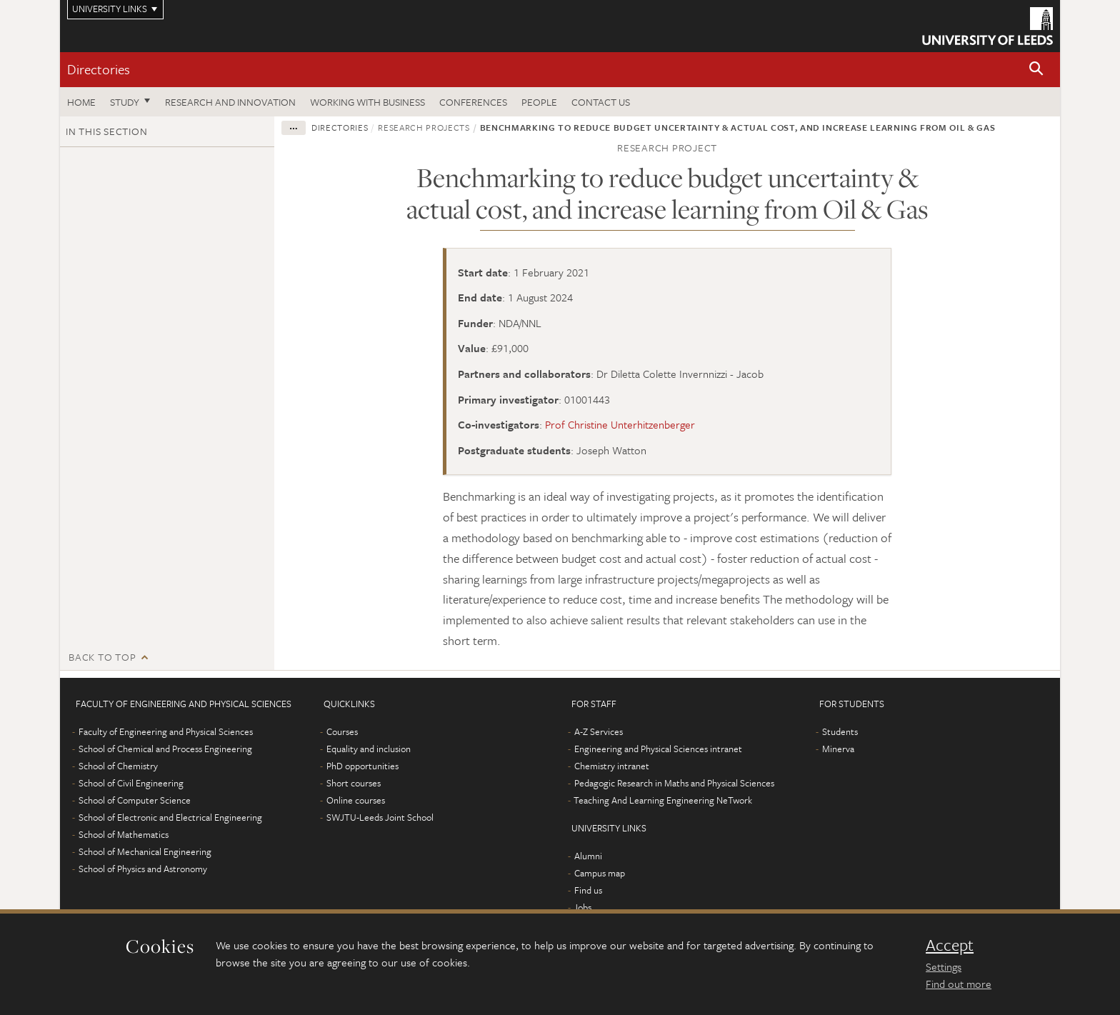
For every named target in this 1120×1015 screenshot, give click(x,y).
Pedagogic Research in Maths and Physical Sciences (674, 783)
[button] (1036, 69)
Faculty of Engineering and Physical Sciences (166, 731)
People (539, 101)
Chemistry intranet (611, 766)
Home (81, 101)
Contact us (600, 101)
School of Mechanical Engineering (145, 851)
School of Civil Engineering (131, 783)
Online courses (355, 800)
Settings (943, 966)
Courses (342, 731)
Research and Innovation (230, 101)
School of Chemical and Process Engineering (165, 748)
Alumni (588, 856)
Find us (588, 890)
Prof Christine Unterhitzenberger (620, 424)
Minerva (838, 748)
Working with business (367, 101)
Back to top (102, 656)
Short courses (353, 783)
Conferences (473, 101)
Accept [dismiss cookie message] (950, 945)
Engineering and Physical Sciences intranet (658, 748)
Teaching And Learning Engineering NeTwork (663, 800)
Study (124, 101)
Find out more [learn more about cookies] (958, 983)
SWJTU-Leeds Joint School (380, 817)
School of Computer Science (135, 800)
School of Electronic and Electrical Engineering (170, 817)
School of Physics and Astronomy (143, 868)
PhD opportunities (362, 766)
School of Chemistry (118, 766)
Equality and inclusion (368, 748)
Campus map (599, 873)
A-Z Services (598, 731)
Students (840, 731)
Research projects (423, 127)
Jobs (582, 907)
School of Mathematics (124, 834)
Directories (98, 69)
